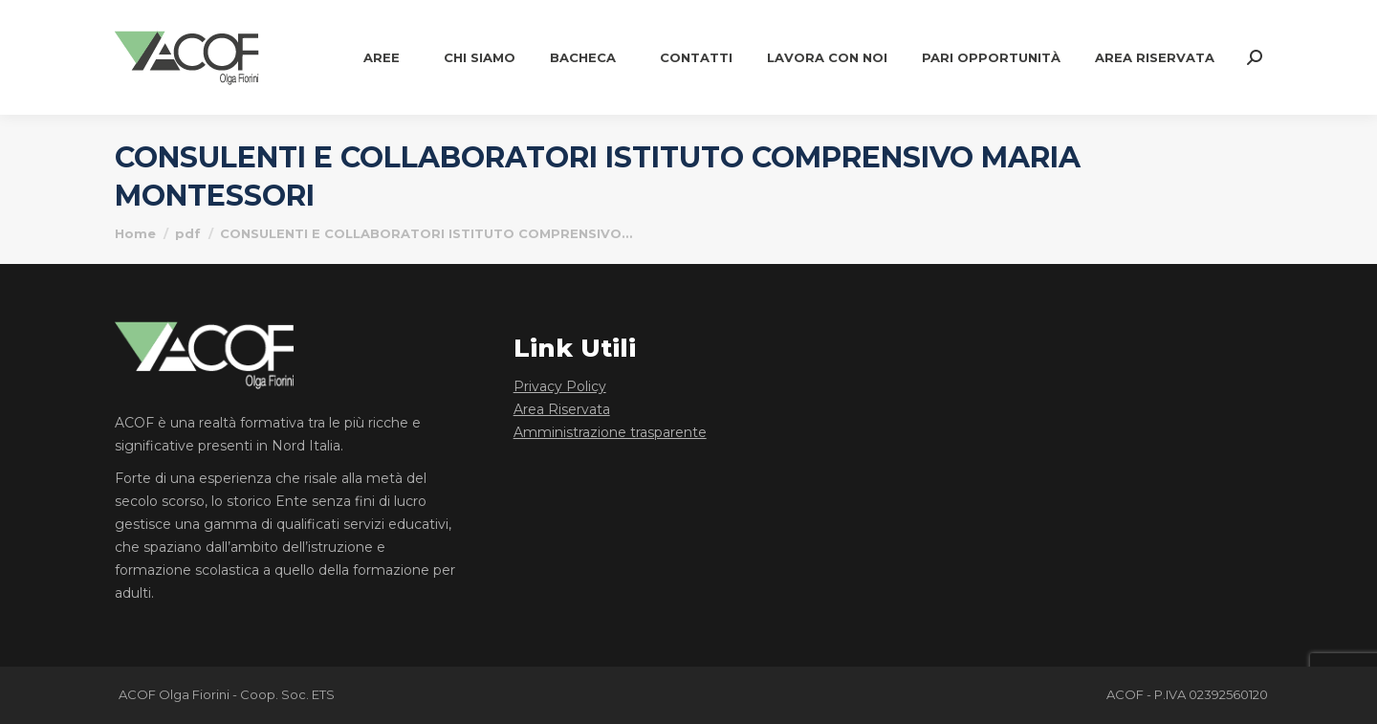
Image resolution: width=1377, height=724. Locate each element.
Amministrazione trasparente (610, 432)
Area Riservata (562, 409)
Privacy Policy (560, 386)
